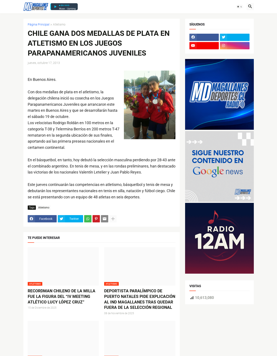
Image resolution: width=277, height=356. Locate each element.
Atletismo (59, 24)
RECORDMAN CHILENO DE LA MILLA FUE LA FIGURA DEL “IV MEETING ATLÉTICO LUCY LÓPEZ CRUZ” (61, 296)
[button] (239, 7)
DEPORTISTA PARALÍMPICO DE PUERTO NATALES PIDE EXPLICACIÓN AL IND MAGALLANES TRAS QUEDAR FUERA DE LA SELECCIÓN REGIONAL (139, 299)
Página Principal (38, 24)
